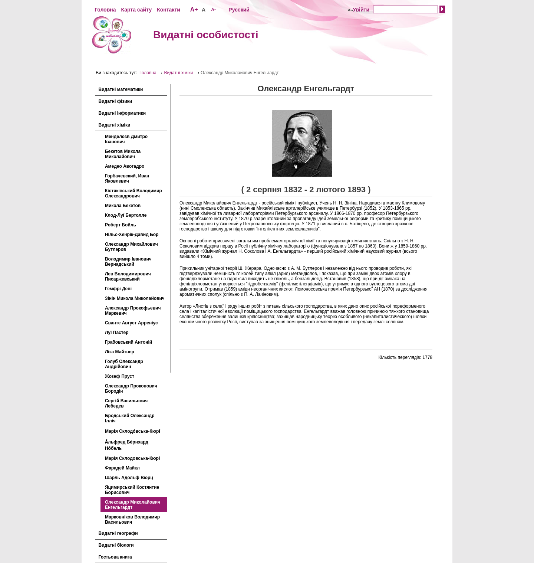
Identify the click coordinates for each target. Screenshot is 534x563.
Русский (239, 10)
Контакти (168, 10)
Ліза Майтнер (119, 351)
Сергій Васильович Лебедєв (126, 403)
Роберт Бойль (120, 225)
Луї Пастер (117, 332)
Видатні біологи (116, 545)
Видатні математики (121, 89)
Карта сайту (136, 10)
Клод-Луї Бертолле (125, 215)
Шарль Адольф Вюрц (129, 477)
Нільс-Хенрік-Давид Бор (131, 234)
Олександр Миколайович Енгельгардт (132, 505)
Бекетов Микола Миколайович (123, 154)
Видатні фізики (115, 101)
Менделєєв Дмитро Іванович (126, 139)
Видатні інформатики (122, 113)
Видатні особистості (205, 34)
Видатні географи (118, 533)
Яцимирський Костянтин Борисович (132, 490)
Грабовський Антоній (128, 342)
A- (213, 9)
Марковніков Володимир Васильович (132, 519)
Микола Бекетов (123, 205)
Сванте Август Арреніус (131, 322)
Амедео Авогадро (124, 166)
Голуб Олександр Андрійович (124, 364)
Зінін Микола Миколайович (135, 298)
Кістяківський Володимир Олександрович (133, 193)
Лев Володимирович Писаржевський (128, 276)
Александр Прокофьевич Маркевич (133, 310)
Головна (105, 10)
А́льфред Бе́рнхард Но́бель (126, 445)
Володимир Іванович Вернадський (128, 261)
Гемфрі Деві (118, 288)
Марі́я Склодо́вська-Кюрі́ (132, 431)
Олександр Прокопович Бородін (131, 388)
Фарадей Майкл (122, 468)
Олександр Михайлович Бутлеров (131, 247)
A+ (194, 9)
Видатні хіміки (178, 72)
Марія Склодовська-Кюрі (132, 458)
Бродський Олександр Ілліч (130, 418)
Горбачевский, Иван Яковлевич (127, 178)
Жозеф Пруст (119, 376)
